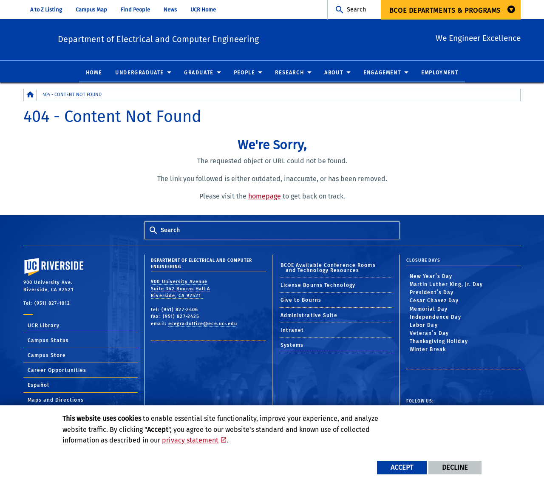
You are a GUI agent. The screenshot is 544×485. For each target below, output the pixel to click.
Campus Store (47, 356)
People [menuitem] (244, 73)
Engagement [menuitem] (382, 73)
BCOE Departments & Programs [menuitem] (445, 10)
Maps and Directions (56, 400)
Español (38, 386)
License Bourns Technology (318, 286)
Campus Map (91, 9)
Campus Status (48, 341)
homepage (264, 197)
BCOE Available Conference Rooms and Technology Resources (328, 267)
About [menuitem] (333, 73)
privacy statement (190, 440)
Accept (402, 467)
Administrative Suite (309, 316)
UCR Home (203, 9)
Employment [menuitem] (439, 73)
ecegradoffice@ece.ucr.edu (203, 324)
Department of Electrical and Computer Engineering (200, 38)
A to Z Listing (46, 9)
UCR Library (44, 326)
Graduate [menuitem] (198, 73)
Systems (292, 346)
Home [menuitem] (94, 73)
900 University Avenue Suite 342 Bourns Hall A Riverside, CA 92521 (180, 289)
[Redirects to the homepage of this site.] (30, 95)
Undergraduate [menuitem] (139, 73)
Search (356, 9)
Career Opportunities (57, 371)
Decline (455, 467)
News (170, 9)
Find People (135, 9)
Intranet (292, 331)
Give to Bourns (300, 300)
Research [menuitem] (289, 73)
